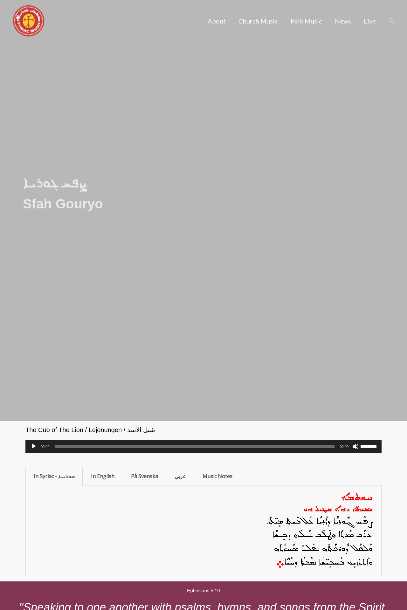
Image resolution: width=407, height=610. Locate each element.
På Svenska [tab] (144, 476)
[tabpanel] (203, 530)
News (343, 21)
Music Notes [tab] (217, 476)
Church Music (258, 21)
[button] (391, 21)
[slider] (195, 446)
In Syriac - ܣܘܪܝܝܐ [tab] (54, 476)
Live (370, 21)
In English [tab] (102, 476)
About (217, 21)
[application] (203, 446)
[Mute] (355, 446)
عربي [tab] (180, 476)
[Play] (34, 446)
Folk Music (306, 21)
